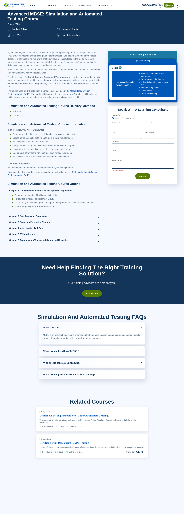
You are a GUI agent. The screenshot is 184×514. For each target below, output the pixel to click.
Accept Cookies (149, 510)
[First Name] (127, 97)
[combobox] (146, 107)
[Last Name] (159, 97)
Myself (117, 89)
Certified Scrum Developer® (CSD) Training (66, 449)
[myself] (113, 88)
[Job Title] (143, 125)
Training (52, 5)
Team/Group (130, 89)
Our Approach (87, 5)
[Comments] (143, 136)
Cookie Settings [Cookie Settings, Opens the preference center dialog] (132, 510)
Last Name (148, 93)
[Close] (180, 509)
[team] (124, 88)
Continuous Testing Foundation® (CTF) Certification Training (77, 422)
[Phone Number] (159, 107)
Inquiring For (116, 85)
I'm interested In (117, 131)
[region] (92, 510)
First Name (116, 93)
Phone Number (149, 103)
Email (114, 103)
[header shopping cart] (177, 4)
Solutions (68, 5)
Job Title (114, 121)
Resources (105, 5)
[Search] (160, 4)
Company (115, 112)
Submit (142, 147)
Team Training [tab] (143, 28)
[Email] (127, 107)
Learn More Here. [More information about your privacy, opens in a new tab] (20, 511)
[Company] (143, 116)
